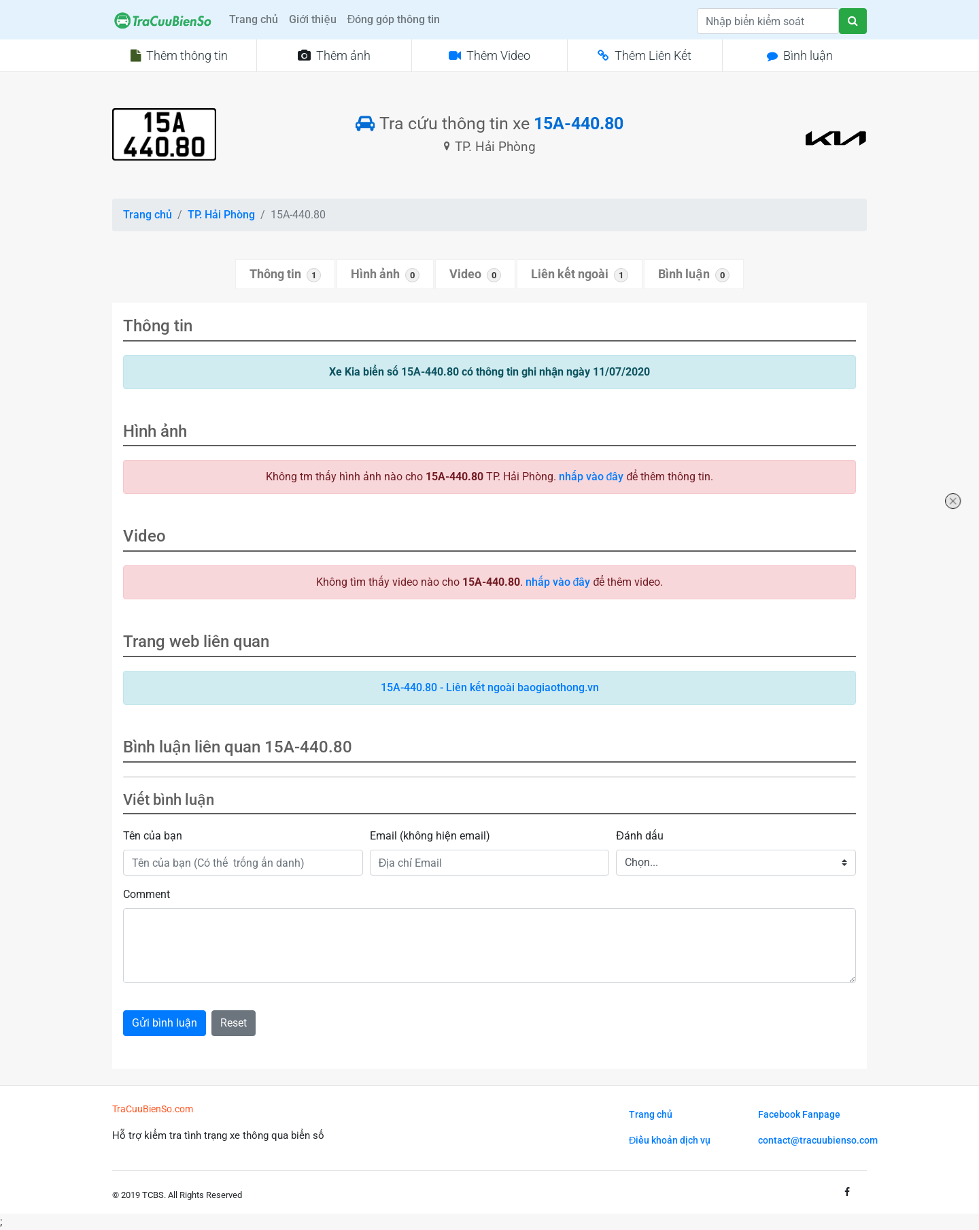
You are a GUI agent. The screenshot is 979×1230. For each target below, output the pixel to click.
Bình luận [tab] (693, 274)
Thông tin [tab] (285, 274)
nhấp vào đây (591, 476)
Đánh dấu (640, 835)
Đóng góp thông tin (394, 19)
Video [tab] (475, 274)
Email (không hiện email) (430, 835)
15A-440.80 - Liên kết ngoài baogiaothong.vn (490, 687)
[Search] (768, 21)
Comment (146, 894)
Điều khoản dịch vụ (669, 1140)
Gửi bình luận (164, 1022)
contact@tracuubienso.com (818, 1140)
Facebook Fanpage (799, 1114)
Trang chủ (253, 19)
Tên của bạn (152, 835)
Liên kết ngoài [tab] (579, 274)
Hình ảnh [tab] (385, 274)
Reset (233, 1022)
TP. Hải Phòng (221, 214)
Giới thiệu (312, 19)
